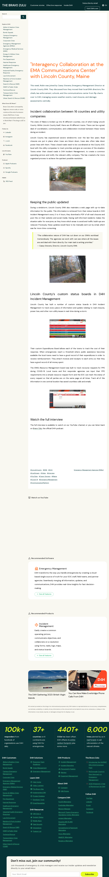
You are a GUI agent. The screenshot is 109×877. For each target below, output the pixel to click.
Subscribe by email (90, 3)
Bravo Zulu (37, 428)
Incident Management (68, 762)
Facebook (8, 145)
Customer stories (37, 5)
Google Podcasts (11, 172)
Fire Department (9, 59)
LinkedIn (8, 132)
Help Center (37, 782)
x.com (8, 141)
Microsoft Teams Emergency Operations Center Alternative (68, 813)
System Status (38, 817)
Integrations (37, 828)
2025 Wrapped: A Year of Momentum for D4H (97, 785)
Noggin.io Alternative (65, 841)
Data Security (37, 824)
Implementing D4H (39, 793)
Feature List (37, 831)
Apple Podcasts (10, 164)
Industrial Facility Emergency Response (13, 72)
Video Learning (38, 786)
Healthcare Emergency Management (11, 66)
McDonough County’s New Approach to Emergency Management (96, 776)
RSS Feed (9, 181)
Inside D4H (68, 5)
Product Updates (39, 796)
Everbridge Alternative (66, 805)
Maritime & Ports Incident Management (12, 80)
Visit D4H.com (92, 8)
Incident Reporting (67, 765)
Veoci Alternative (64, 834)
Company (64, 788)
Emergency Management (41, 771)
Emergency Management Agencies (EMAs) (12, 45)
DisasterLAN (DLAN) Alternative (65, 823)
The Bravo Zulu (38, 789)
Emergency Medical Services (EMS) (13, 50)
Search (4, 14)
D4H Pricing (65, 791)
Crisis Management (40, 768)
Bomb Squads (8, 32)
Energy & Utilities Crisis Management (11, 55)
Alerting (63, 773)
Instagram (8, 137)
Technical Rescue (9, 90)
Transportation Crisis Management (10, 94)
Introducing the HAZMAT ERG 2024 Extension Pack (98, 765)
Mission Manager (64, 809)
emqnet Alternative (65, 818)
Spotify (8, 168)
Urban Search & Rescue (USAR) (14, 98)
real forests (91, 740)
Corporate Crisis (9, 41)
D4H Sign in (37, 814)
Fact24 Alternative (64, 802)
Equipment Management (69, 776)
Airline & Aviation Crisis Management (11, 28)
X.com (88, 805)
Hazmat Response (9, 62)
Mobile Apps (37, 821)
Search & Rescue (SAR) (11, 84)
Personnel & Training (68, 769)
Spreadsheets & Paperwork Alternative (67, 829)
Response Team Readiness (38, 763)
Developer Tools (38, 800)
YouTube (8, 154)
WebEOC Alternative (65, 837)
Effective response (54, 5)
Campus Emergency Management (10, 36)
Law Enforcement (9, 76)
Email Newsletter (39, 803)
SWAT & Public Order (10, 87)
